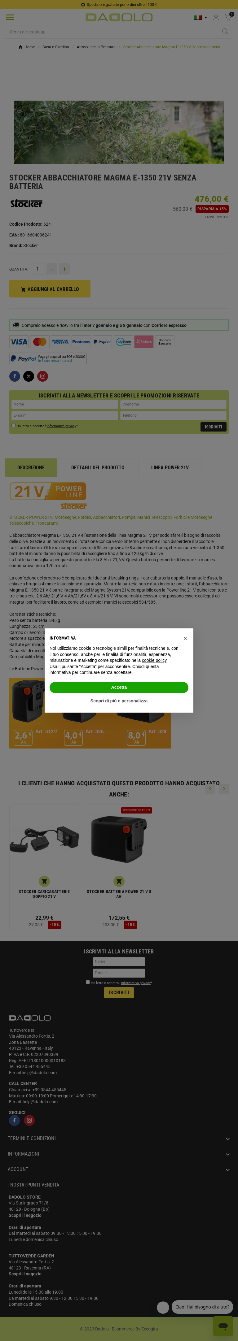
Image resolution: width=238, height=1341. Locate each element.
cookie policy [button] (154, 660)
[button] (185, 638)
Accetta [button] (119, 687)
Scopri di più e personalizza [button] (119, 700)
